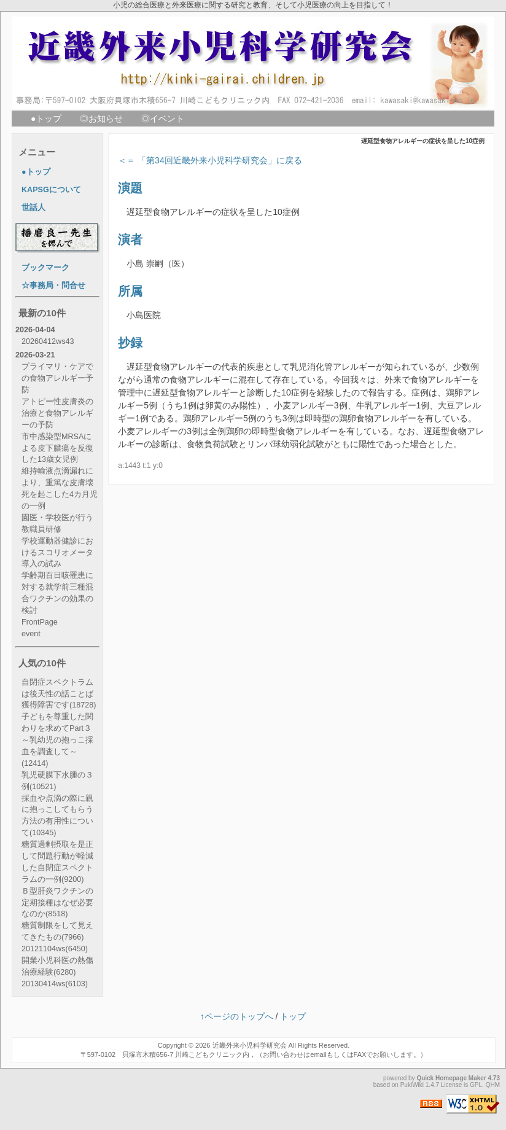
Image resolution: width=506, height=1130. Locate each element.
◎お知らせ (101, 118)
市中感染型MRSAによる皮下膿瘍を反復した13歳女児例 (57, 448)
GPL (476, 1084)
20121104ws (54, 949)
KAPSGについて (51, 189)
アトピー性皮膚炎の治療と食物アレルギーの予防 (57, 413)
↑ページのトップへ (236, 1016)
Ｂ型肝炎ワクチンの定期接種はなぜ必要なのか (57, 903)
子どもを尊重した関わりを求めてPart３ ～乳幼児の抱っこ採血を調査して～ (57, 740)
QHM (493, 1084)
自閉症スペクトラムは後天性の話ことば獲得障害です (58, 694)
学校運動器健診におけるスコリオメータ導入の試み (57, 553)
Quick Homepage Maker (451, 1078)
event (31, 633)
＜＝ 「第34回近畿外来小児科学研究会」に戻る (210, 160)
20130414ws (54, 984)
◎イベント (162, 118)
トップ (293, 1016)
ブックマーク (45, 267)
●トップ (46, 118)
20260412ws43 (47, 341)
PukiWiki (412, 1084)
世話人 (33, 207)
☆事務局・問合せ (53, 285)
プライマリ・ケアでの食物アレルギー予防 (57, 378)
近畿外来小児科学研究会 (249, 1045)
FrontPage (39, 622)
